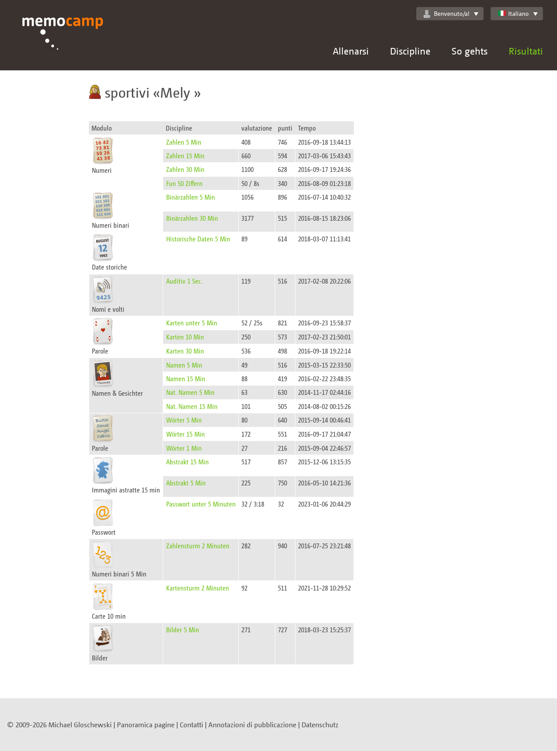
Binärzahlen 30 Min (192, 217)
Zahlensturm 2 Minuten (197, 545)
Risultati (526, 51)
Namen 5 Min (184, 364)
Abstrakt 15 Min (187, 461)
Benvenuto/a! (446, 14)
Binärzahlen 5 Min (190, 196)
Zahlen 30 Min (185, 169)
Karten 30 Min (185, 350)
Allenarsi (351, 51)
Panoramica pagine (146, 724)
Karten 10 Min (185, 336)
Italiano (513, 13)
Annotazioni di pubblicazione (252, 724)
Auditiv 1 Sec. (184, 280)
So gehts (469, 51)
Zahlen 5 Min (183, 141)
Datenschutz (320, 724)
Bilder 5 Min (182, 629)
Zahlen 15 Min (185, 155)
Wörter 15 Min (185, 433)
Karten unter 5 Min (191, 322)
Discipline (410, 51)
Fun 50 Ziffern (184, 183)
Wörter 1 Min (184, 447)
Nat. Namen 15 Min (192, 406)
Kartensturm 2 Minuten (197, 587)
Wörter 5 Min (184, 419)
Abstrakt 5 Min (186, 482)
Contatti (191, 724)
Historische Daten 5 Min (198, 238)
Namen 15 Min (185, 378)
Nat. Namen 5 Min (190, 392)
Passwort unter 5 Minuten (201, 503)
